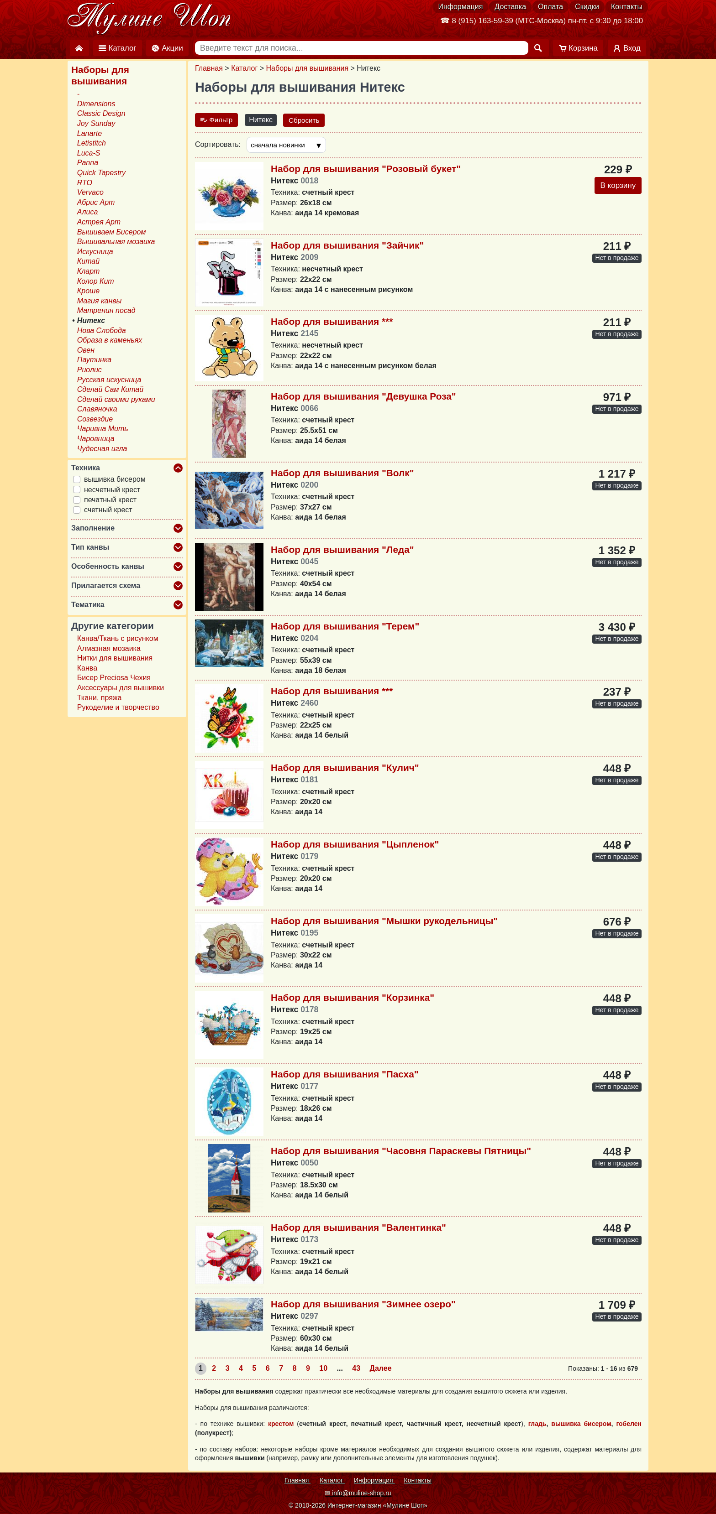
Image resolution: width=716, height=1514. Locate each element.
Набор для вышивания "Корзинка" (352, 998)
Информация (460, 6)
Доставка (510, 6)
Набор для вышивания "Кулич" (345, 768)
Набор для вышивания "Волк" (342, 473)
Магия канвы (99, 301)
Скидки (587, 6)
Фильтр (217, 120)
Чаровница (96, 438)
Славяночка (97, 409)
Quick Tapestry (101, 173)
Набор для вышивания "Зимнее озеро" (363, 1304)
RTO (84, 183)
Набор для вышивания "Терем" (345, 626)
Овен (86, 350)
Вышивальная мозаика (116, 241)
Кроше (88, 291)
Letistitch (91, 143)
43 (356, 1369)
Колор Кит (95, 281)
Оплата (550, 6)
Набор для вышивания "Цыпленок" (355, 844)
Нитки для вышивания (115, 658)
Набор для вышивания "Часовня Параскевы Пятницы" (401, 1151)
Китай (88, 261)
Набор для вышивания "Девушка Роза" (363, 396)
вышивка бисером (581, 1424)
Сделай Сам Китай (110, 389)
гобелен (629, 1424)
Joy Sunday (96, 123)
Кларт (88, 271)
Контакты (626, 6)
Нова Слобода (101, 330)
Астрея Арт (99, 222)
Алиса (87, 212)
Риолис (89, 370)
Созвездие (95, 419)
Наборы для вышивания (307, 68)
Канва (87, 668)
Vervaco (90, 192)
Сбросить (307, 120)
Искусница (95, 251)
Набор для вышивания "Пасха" (345, 1074)
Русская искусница (109, 380)
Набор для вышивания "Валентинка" (358, 1228)
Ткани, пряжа (99, 698)
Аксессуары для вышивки (120, 688)
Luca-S (88, 153)
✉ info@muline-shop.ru (358, 1493)
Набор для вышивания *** (332, 322)
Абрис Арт (96, 202)
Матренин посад (106, 310)
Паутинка (94, 360)
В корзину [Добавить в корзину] (616, 186)
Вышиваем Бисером (111, 232)
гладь (537, 1424)
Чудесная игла (102, 449)
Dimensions (96, 104)
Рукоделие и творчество (118, 707)
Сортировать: (218, 145)
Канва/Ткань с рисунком (117, 638)
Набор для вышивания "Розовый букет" (366, 169)
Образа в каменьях (109, 340)
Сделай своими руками (116, 399)
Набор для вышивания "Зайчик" (347, 245)
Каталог (244, 68)
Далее (381, 1369)
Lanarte (89, 133)
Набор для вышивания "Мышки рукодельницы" (384, 921)
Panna (87, 162)
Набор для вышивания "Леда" (342, 550)
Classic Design (101, 113)
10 (323, 1369)
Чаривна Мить (102, 428)
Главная (209, 68)
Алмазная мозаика (109, 648)
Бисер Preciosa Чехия (114, 678)
